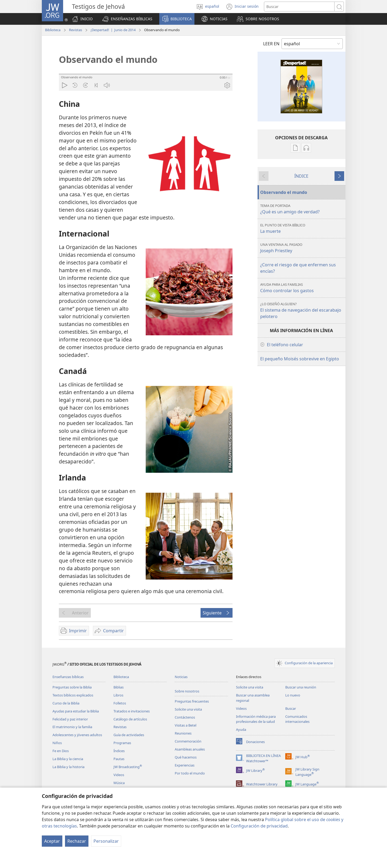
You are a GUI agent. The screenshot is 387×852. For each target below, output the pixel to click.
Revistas (75, 29)
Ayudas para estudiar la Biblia (75, 711)
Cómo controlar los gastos (302, 287)
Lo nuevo (292, 695)
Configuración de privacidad (259, 826)
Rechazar (76, 841)
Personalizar (106, 841)
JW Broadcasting (127, 766)
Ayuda (241, 729)
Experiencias (184, 765)
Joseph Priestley (302, 248)
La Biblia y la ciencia (67, 758)
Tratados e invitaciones (131, 711)
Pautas (118, 758)
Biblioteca (52, 29)
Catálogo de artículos (130, 719)
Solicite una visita (188, 709)
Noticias (181, 676)
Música (119, 782)
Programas (122, 742)
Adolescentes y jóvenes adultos (77, 734)
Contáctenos (185, 717)
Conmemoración (188, 741)
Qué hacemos (186, 757)
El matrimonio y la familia (72, 726)
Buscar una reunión (300, 687)
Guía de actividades (128, 734)
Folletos (119, 703)
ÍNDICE (301, 176)
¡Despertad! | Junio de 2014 (113, 29)
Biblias (118, 687)
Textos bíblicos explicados (72, 695)
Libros (118, 695)
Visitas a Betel (185, 725)
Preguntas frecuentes (192, 701)
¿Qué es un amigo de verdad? (302, 209)
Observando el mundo (283, 192)
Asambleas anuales (190, 749)
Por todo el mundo (190, 773)
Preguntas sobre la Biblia (72, 687)
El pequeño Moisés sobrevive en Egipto (299, 359)
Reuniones (183, 733)
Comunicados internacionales (297, 719)
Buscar (290, 708)
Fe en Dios (60, 750)
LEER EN (271, 44)
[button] (127, 19)
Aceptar (52, 841)
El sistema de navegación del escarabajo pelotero (302, 310)
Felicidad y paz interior (70, 719)
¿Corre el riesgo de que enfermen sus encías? (298, 268)
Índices (119, 750)
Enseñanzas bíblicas (68, 676)
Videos (118, 774)
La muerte (302, 228)
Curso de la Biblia (65, 703)
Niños (57, 742)
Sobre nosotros (187, 691)
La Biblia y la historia (68, 766)
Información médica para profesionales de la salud (256, 719)
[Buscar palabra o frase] (299, 6)
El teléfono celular (285, 345)
